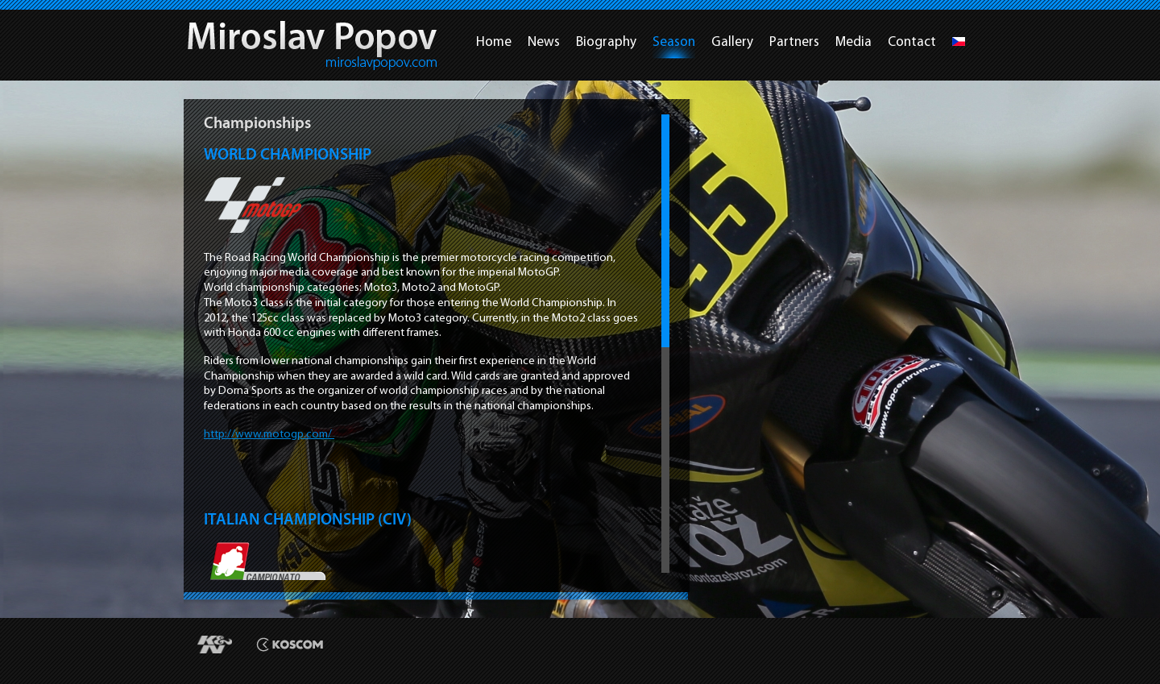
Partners (794, 41)
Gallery (732, 41)
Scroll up (665, 110)
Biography (606, 41)
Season (673, 41)
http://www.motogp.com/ (269, 433)
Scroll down (665, 576)
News (544, 41)
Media (853, 41)
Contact (912, 41)
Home (494, 41)
